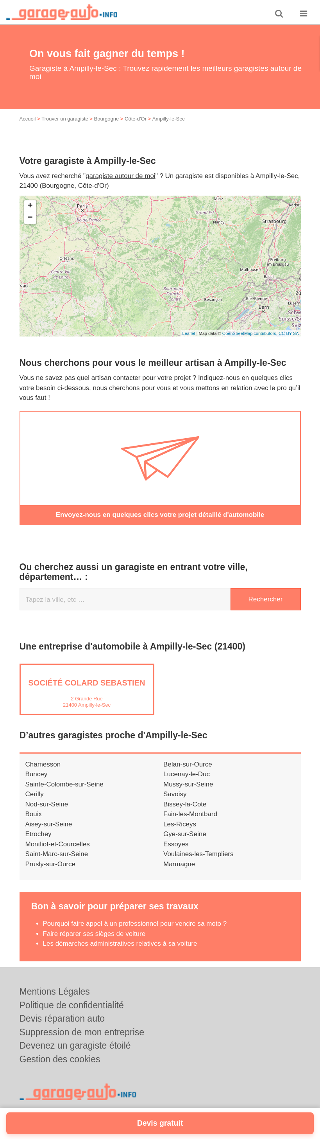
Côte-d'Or (136, 119)
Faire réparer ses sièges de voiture (94, 933)
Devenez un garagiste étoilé (75, 1045)
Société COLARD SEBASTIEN (87, 682)
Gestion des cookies (60, 1059)
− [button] (29, 218)
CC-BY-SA (289, 333)
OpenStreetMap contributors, (250, 333)
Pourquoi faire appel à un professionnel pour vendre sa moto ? (135, 923)
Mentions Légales (55, 991)
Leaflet (188, 333)
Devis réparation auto (62, 1018)
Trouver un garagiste (64, 119)
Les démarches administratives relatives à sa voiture (120, 943)
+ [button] (29, 206)
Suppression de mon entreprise (82, 1032)
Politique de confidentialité (72, 1005)
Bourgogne (106, 119)
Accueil (28, 119)
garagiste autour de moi (121, 176)
